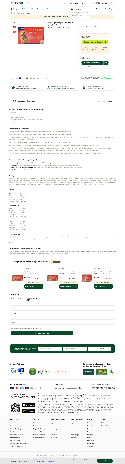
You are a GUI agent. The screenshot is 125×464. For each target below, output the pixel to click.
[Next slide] (116, 278)
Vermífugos (26, 13)
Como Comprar (15, 437)
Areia (72, 426)
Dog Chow (90, 440)
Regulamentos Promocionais (19, 443)
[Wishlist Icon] (64, 2)
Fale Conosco (14, 432)
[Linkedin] (113, 388)
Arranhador (73, 437)
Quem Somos (14, 423)
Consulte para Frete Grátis (33, 282)
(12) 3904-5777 (60, 388)
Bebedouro (73, 432)
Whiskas (89, 437)
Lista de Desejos (15, 440)
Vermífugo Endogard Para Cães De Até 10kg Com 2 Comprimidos (68, 272)
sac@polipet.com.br (73, 388)
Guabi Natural (91, 446)
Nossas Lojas (14, 426)
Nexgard (89, 423)
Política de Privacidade (108, 423)
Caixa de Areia (74, 429)
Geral (20, 13)
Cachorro (24, 9)
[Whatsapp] (105, 388)
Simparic (89, 426)
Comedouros (54, 435)
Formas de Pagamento (17, 435)
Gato (32, 9)
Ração (52, 423)
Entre (97, 3)
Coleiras (52, 432)
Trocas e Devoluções (16, 446)
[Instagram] (93, 388)
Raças (65, 9)
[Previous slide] (9, 278)
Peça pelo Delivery (39, 429)
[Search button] (58, 2)
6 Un (95, 26)
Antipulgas (53, 437)
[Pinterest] (101, 388)
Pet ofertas (98, 9)
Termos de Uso (105, 426)
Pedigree (90, 435)
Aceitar (105, 461)
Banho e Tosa (37, 423)
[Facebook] (97, 388)
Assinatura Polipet (38, 432)
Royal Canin (90, 443)
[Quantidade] (104, 57)
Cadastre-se (103, 3)
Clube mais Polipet (39, 437)
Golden (89, 432)
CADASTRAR (100, 349)
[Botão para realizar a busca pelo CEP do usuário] (88, 15)
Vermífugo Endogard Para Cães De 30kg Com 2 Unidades (33, 272)
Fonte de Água (74, 435)
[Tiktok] (109, 388)
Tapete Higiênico (55, 429)
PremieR (89, 429)
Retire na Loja (37, 426)
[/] (105, 458)
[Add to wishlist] (45, 22)
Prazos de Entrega (15, 429)
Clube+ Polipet (109, 9)
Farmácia (50, 9)
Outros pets (40, 9)
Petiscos (53, 426)
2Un (86, 26)
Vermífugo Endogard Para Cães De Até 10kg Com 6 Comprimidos (103, 272)
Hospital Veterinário (39, 435)
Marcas (58, 9)
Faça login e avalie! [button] (41, 333)
